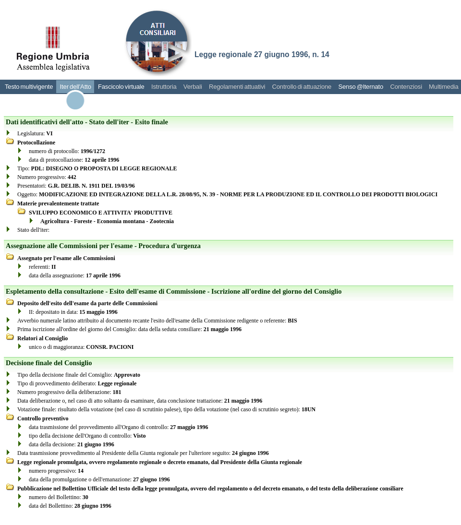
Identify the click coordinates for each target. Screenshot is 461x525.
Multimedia (444, 86)
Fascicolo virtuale (121, 86)
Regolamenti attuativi (237, 86)
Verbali (192, 86)
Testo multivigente (29, 86)
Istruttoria (164, 86)
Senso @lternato (360, 86)
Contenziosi (406, 86)
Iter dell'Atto (75, 86)
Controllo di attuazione (301, 86)
